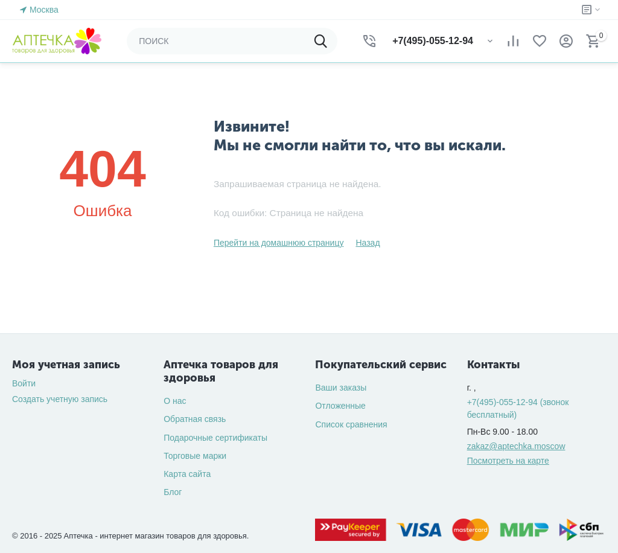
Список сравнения (351, 424)
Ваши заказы (340, 387)
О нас (175, 401)
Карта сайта (187, 474)
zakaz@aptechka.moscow (516, 446)
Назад (367, 243)
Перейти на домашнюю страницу (279, 243)
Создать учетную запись (59, 399)
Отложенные (340, 406)
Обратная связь (195, 419)
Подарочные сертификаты (215, 438)
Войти (24, 383)
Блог (173, 492)
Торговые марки (195, 456)
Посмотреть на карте (508, 460)
